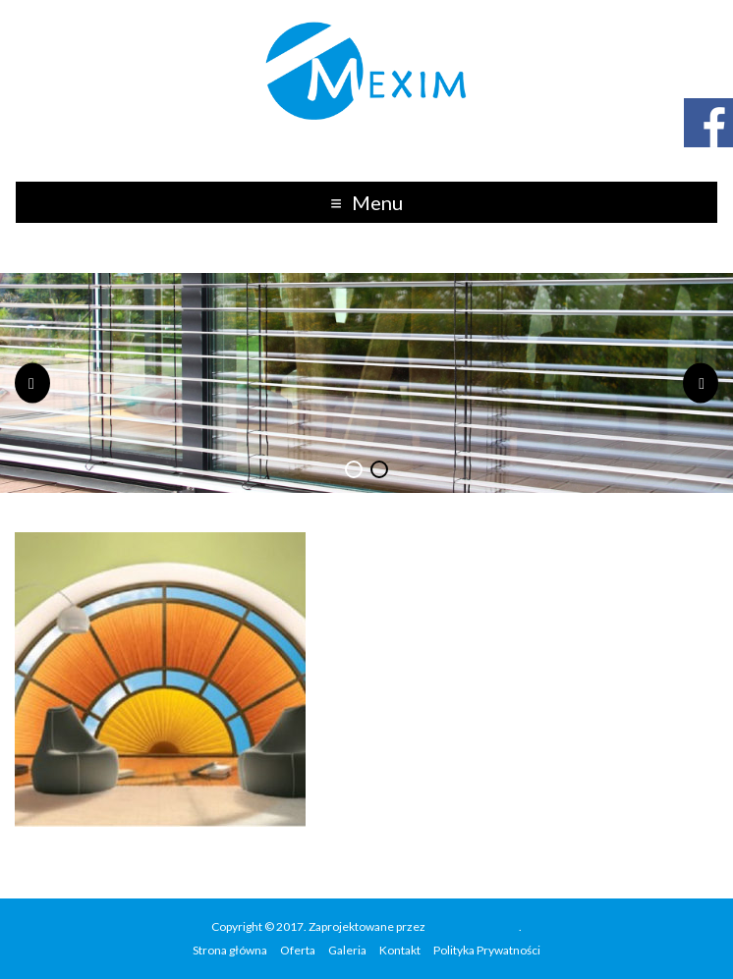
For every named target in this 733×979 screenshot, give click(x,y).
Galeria (347, 950)
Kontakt (400, 950)
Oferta (297, 950)
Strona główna (230, 950)
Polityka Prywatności (486, 950)
